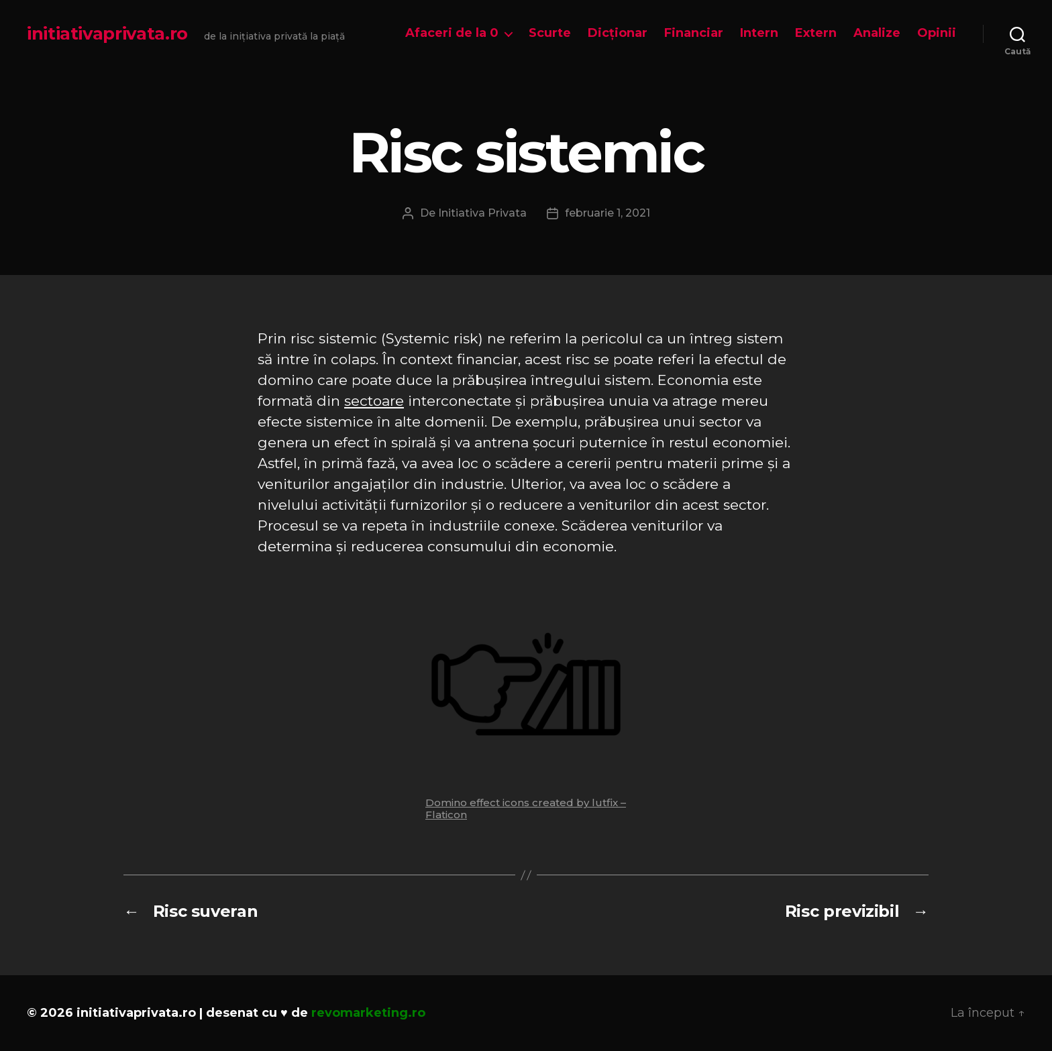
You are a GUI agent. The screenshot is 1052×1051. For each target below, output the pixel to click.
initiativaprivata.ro (107, 33)
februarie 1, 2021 (607, 213)
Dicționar (617, 33)
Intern (759, 33)
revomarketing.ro (368, 1012)
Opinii (936, 33)
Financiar (693, 33)
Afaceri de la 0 (451, 33)
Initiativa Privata (482, 213)
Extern (816, 33)
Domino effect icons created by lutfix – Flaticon (525, 808)
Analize (876, 33)
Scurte (550, 33)
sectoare (374, 400)
